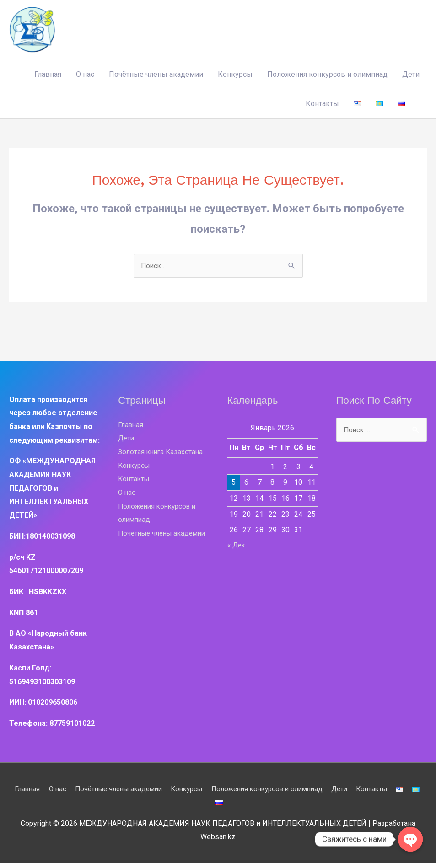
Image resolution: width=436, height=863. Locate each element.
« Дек (237, 544)
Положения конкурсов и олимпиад (327, 73)
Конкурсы (235, 73)
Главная (47, 73)
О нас (85, 73)
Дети (411, 73)
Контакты (322, 102)
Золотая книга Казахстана (162, 451)
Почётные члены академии (156, 73)
